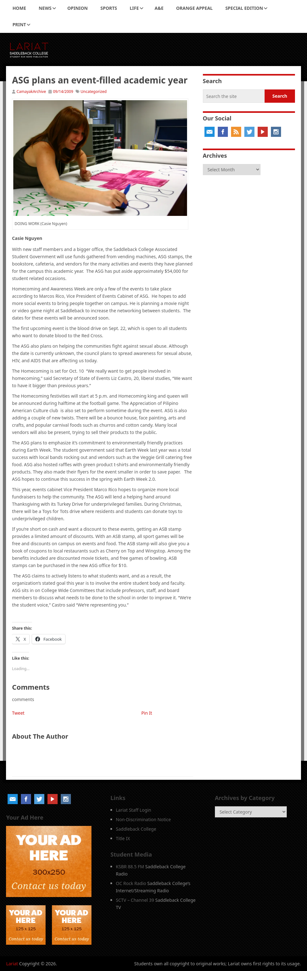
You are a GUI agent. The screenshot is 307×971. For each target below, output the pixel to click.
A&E (159, 8)
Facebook (223, 132)
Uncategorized (94, 91)
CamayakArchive (31, 91)
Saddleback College (136, 829)
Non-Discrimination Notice (143, 819)
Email (209, 132)
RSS (236, 132)
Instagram (276, 132)
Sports (108, 8)
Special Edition (244, 8)
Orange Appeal (194, 8)
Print (19, 24)
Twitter (249, 132)
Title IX (123, 838)
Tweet (18, 713)
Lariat (12, 964)
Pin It (146, 713)
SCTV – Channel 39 (135, 900)
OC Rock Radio (131, 883)
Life (134, 8)
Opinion (77, 8)
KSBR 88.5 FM (130, 867)
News (45, 8)
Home (19, 8)
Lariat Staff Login (133, 810)
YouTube (263, 132)
